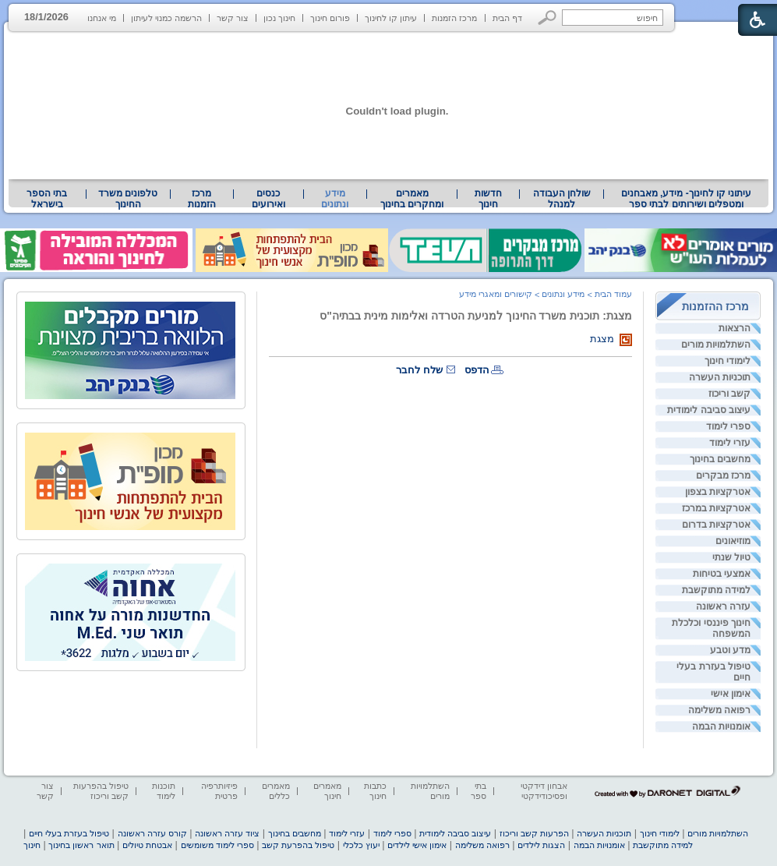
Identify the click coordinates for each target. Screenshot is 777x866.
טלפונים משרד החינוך (127, 199)
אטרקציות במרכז (716, 508)
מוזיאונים (733, 541)
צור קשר (233, 18)
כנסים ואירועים (268, 199)
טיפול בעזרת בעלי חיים (713, 672)
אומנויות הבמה (721, 726)
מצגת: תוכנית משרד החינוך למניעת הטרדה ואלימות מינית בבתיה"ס (476, 315)
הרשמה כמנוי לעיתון (166, 18)
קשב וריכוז (729, 393)
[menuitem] (686, 199)
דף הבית (507, 18)
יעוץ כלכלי (361, 845)
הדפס (476, 370)
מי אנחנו (101, 18)
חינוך (32, 845)
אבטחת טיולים (147, 845)
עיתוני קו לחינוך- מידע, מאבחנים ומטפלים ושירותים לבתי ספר (686, 199)
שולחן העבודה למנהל (562, 199)
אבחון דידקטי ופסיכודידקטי (544, 791)
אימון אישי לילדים (417, 845)
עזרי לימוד (730, 442)
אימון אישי (731, 693)
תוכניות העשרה (720, 377)
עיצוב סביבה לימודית (709, 410)
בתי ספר (478, 791)
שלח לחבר (419, 370)
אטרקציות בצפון (718, 491)
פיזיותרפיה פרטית (219, 791)
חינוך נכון (279, 18)
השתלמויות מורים (716, 344)
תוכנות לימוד (163, 791)
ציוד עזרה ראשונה (227, 833)
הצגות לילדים (541, 845)
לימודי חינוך (728, 360)
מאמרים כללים (276, 791)
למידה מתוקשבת (716, 590)
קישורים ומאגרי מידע (495, 294)
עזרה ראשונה (723, 606)
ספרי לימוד (728, 426)
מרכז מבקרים (723, 475)
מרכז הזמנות (454, 18)
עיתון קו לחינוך (391, 18)
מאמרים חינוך (327, 791)
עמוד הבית (613, 294)
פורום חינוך (330, 18)
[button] (547, 17)
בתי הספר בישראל (46, 199)
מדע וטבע (730, 650)
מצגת (602, 339)
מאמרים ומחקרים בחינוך (411, 199)
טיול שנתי (731, 557)
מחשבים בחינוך (720, 459)
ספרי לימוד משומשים (217, 845)
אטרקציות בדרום (716, 524)
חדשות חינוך (488, 199)
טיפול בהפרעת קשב (298, 845)
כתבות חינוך (375, 791)
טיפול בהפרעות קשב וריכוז (101, 791)
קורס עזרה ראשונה (152, 833)
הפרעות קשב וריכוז (534, 833)
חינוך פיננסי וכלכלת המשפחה (711, 628)
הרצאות (735, 328)
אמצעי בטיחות (722, 573)
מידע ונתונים (334, 199)
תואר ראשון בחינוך (81, 845)
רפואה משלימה (719, 710)
